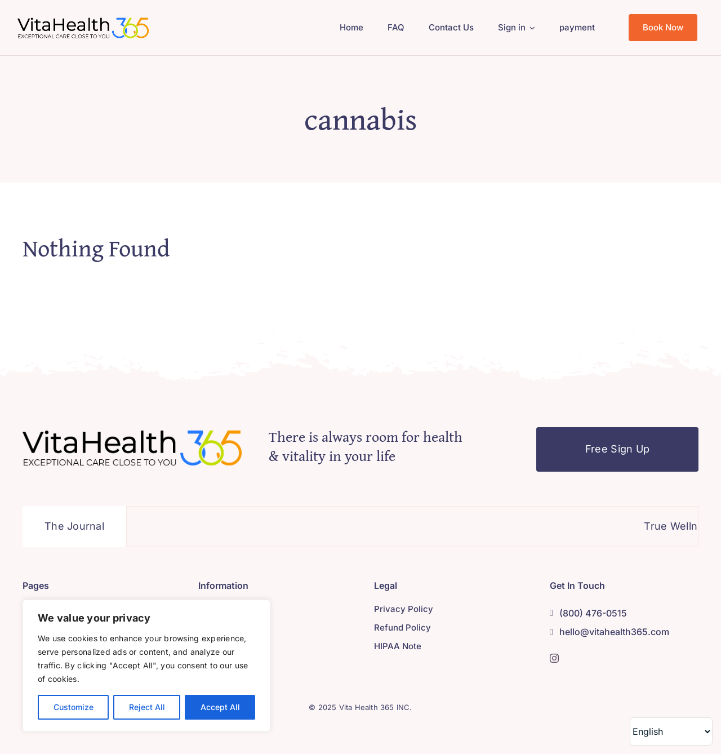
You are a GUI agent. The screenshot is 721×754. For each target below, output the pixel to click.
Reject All (147, 707)
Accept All (220, 707)
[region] (146, 665)
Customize (74, 707)
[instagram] (554, 658)
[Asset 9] (83, 20)
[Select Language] (671, 731)
